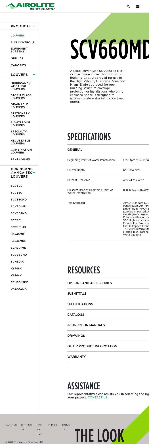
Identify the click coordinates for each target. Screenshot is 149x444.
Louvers (18, 35)
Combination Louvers (21, 151)
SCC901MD (18, 227)
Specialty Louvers (19, 133)
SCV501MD (18, 206)
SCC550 (16, 192)
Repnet (52, 425)
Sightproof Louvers (20, 124)
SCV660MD (19, 254)
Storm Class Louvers (21, 97)
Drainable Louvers (19, 106)
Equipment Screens (19, 50)
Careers (11, 425)
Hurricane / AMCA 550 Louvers (21, 86)
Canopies (18, 65)
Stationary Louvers (20, 115)
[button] (19, 26)
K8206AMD (19, 289)
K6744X (16, 275)
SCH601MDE (19, 282)
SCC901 (16, 220)
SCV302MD (19, 213)
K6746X (16, 268)
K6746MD (17, 234)
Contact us (97, 397)
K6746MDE (18, 241)
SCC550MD (19, 199)
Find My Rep (39, 429)
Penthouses (21, 159)
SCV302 (16, 185)
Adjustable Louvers (20, 142)
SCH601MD (18, 247)
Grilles (17, 58)
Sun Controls (22, 42)
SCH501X (17, 261)
